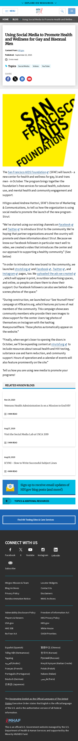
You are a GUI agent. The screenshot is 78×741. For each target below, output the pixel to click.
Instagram (9, 273)
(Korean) (49, 652)
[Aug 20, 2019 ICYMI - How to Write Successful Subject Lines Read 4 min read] (39, 462)
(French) (13, 668)
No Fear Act (11, 633)
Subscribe (10, 565)
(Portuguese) (17, 673)
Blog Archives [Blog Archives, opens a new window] (12, 588)
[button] (39, 407)
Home (6, 19)
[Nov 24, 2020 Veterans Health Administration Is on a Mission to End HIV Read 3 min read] (39, 404)
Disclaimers (47, 593)
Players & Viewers (14, 617)
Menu (10, 11)
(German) (14, 679)
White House (47, 628)
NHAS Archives (48, 598)
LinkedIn (56, 552)
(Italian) (48, 673)
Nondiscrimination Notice (18, 598)
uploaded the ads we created (55, 273)
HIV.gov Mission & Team (17, 582)
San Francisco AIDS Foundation (27, 172)
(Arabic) (12, 663)
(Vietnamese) (17, 652)
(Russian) (50, 658)
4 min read (12, 471)
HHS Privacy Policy (50, 617)
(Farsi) (48, 679)
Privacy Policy (12, 593)
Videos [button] (36, 66)
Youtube (30, 552)
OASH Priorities (48, 633)
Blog (15, 19)
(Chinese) (50, 647)
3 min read (12, 414)
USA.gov (9, 623)
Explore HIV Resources (39, 3)
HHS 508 (9, 628)
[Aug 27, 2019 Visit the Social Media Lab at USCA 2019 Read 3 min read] (39, 433)
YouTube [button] (46, 66)
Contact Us (46, 588)
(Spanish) (14, 647)
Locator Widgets (49, 582)
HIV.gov (21, 50)
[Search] (62, 11)
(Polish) (48, 668)
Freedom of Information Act (55, 612)
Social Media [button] (24, 66)
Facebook (65, 224)
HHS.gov (45, 623)
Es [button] (72, 11)
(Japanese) (14, 684)
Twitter (12, 229)
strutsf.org (21, 269)
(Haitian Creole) (56, 663)
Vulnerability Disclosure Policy (20, 612)
